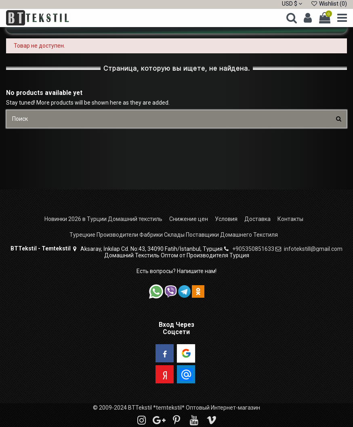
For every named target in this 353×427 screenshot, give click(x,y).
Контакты (290, 219)
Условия (226, 219)
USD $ (292, 3)
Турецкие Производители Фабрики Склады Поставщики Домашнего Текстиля (173, 235)
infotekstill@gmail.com (313, 249)
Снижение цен (188, 219)
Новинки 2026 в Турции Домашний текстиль (103, 219)
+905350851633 (253, 249)
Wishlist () (329, 3)
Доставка (257, 219)
